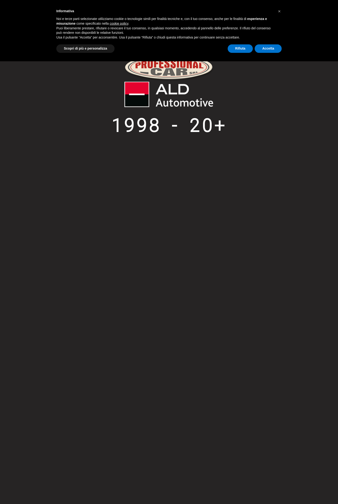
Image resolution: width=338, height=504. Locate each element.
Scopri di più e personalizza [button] (85, 48)
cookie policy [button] (119, 23)
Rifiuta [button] (240, 48)
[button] (279, 11)
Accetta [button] (268, 48)
